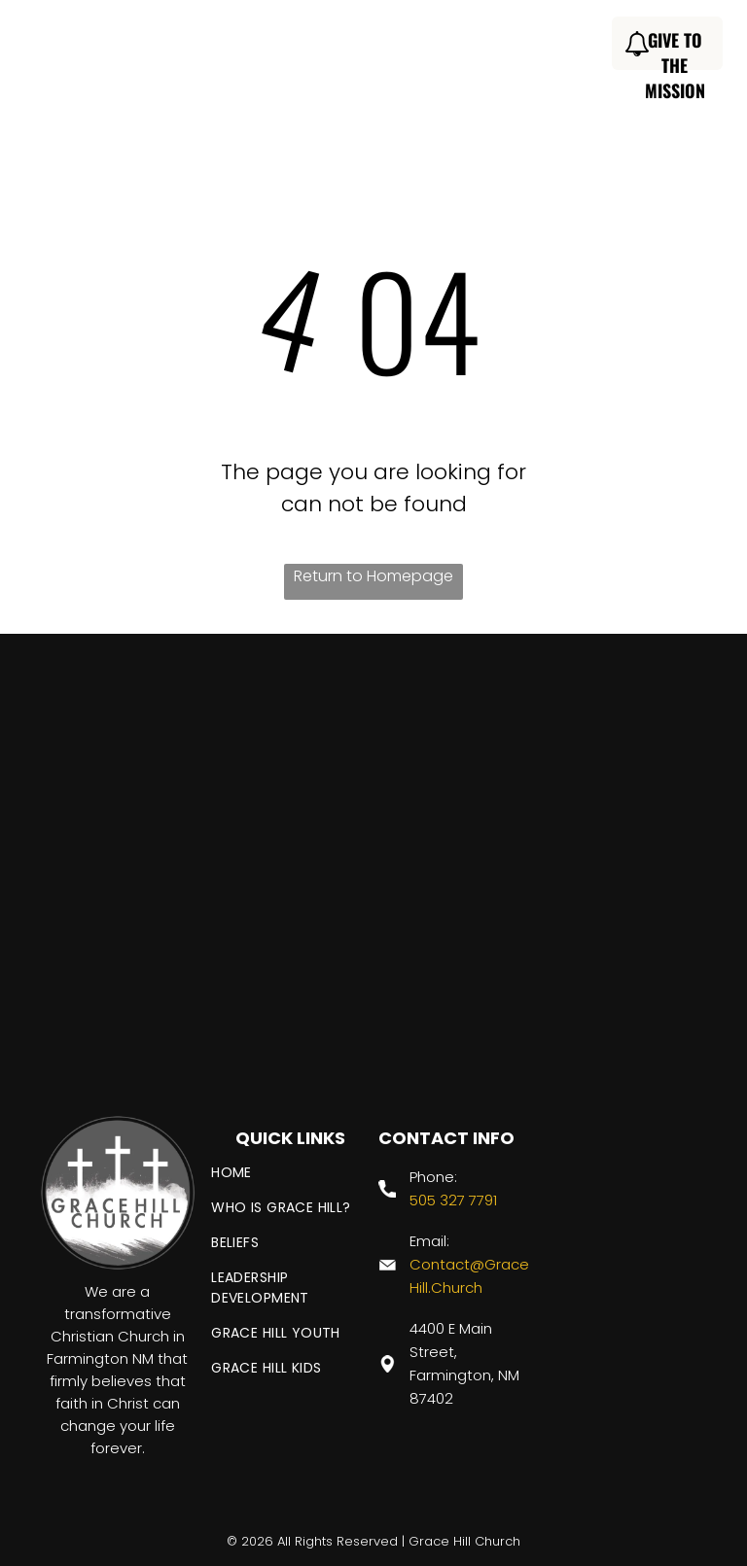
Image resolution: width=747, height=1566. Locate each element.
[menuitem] (262, 46)
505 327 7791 (453, 1200)
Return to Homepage (373, 576)
